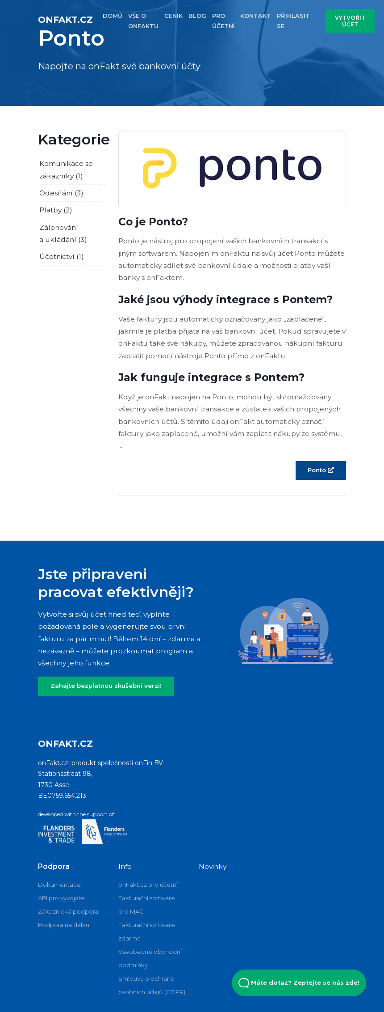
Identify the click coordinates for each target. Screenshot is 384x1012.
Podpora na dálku (63, 924)
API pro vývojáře (61, 898)
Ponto (321, 470)
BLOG (197, 15)
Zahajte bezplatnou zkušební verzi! (106, 685)
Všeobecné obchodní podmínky (150, 958)
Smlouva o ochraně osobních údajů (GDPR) (151, 985)
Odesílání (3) (61, 193)
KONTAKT (255, 15)
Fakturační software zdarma (146, 931)
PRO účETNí (223, 21)
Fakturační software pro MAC (146, 904)
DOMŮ (112, 15)
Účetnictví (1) (61, 256)
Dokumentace (59, 884)
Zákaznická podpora (68, 911)
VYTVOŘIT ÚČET (350, 21)
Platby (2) (55, 210)
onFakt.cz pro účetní (148, 884)
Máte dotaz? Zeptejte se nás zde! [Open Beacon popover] (298, 983)
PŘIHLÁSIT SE (293, 21)
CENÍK (173, 15)
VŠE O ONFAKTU (143, 21)
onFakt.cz (65, 19)
